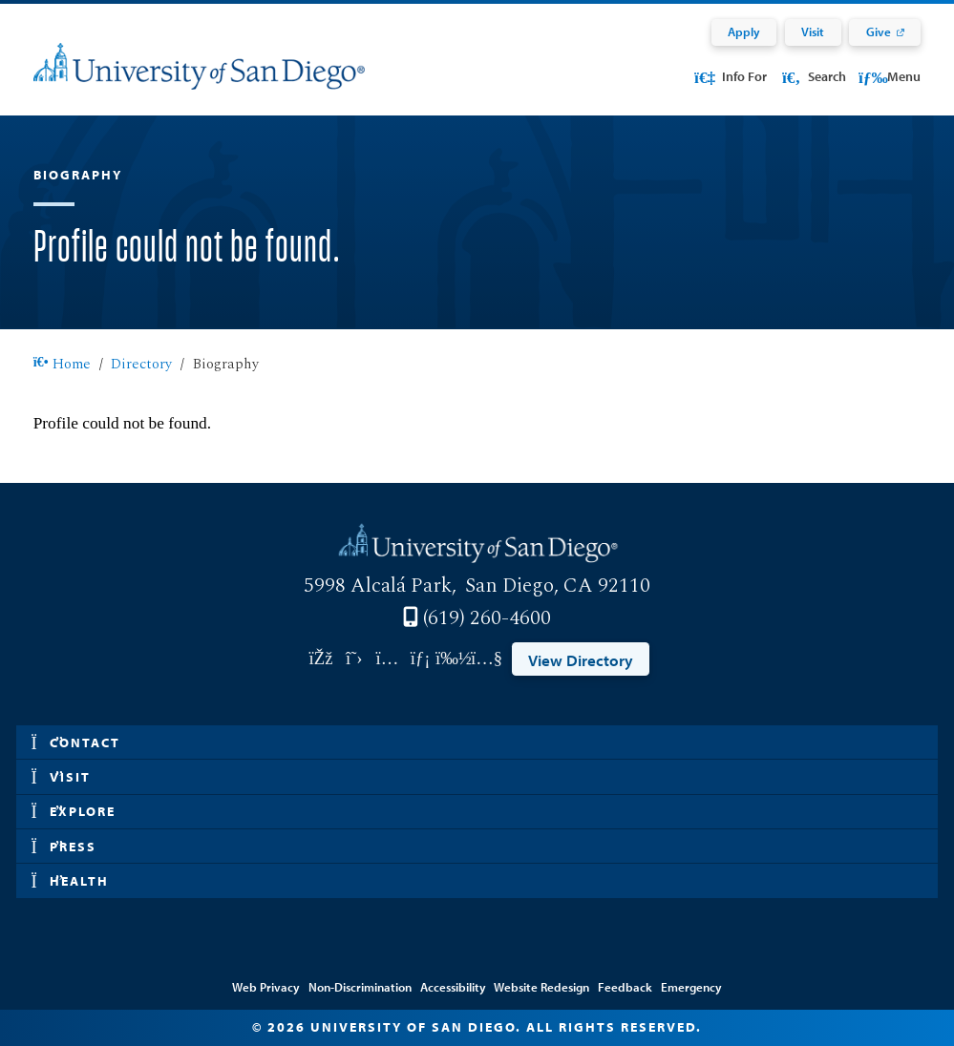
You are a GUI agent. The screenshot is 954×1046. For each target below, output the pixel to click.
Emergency (691, 986)
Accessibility (453, 986)
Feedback (625, 986)
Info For (729, 76)
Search (812, 76)
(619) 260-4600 (487, 618)
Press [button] (64, 847)
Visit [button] (62, 777)
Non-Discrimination (360, 986)
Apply (744, 31)
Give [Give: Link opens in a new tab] (878, 31)
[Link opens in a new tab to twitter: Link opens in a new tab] (354, 659)
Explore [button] (74, 812)
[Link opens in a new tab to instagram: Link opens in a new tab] (387, 659)
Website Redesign (541, 986)
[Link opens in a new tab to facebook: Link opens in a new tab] (321, 659)
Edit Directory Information (477, 960)
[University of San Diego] (199, 79)
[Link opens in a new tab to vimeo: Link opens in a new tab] (454, 659)
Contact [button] (76, 743)
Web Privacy (266, 986)
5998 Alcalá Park (378, 586)
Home (62, 364)
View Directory (580, 659)
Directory (141, 364)
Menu (890, 76)
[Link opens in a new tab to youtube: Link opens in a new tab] (486, 659)
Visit (812, 31)
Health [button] (71, 881)
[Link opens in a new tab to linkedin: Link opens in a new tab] (420, 659)
